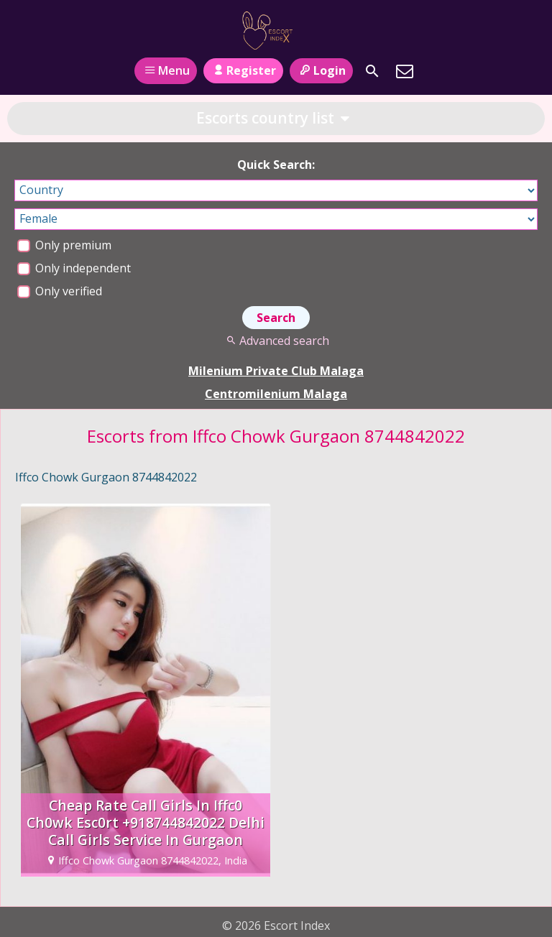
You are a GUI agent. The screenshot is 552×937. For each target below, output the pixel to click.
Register (243, 70)
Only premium (64, 245)
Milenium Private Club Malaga (276, 371)
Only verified (59, 291)
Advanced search (275, 341)
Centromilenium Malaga (276, 394)
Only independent (74, 268)
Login (321, 70)
